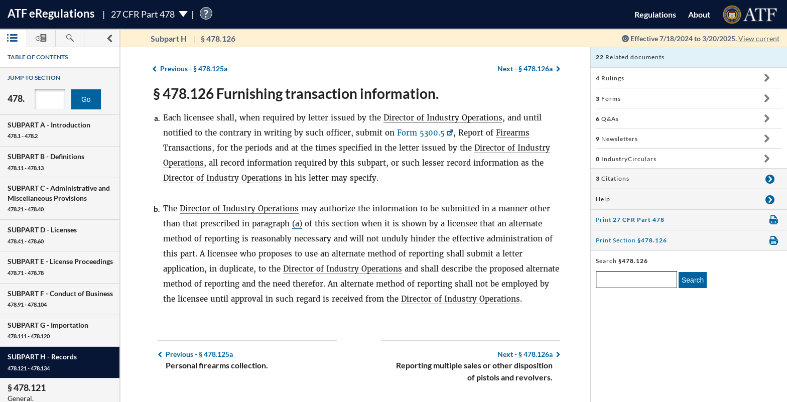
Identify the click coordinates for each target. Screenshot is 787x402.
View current (758, 38)
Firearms (513, 133)
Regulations (655, 14)
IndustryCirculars (626, 159)
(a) (297, 223)
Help (603, 199)
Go (86, 99)
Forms (608, 98)
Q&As (607, 118)
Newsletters (617, 139)
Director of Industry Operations (442, 117)
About (699, 14)
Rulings (610, 78)
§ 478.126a (525, 68)
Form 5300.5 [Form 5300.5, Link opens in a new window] (421, 133)
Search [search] (693, 280)
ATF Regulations (51, 13)
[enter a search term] (636, 279)
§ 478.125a (193, 68)
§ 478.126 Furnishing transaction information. (296, 93)
